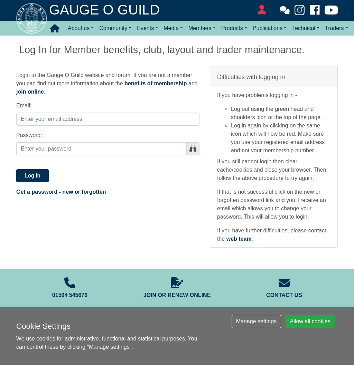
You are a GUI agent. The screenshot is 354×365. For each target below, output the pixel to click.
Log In (32, 176)
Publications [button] (267, 28)
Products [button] (232, 28)
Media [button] (171, 28)
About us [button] (79, 28)
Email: (23, 105)
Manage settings (256, 321)
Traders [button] (334, 28)
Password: (29, 135)
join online (30, 92)
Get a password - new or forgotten (61, 192)
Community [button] (113, 28)
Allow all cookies (310, 321)
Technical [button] (303, 28)
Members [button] (200, 28)
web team (239, 239)
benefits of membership (155, 83)
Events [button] (145, 28)
